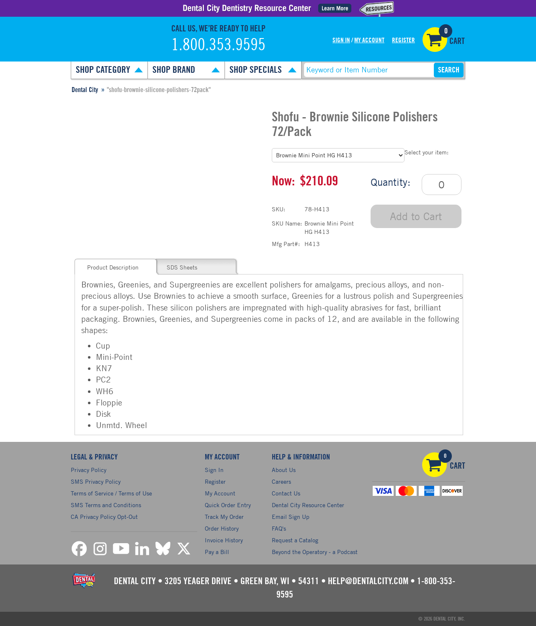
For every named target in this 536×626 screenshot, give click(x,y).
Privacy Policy (88, 469)
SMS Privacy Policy (96, 481)
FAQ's (279, 528)
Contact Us (286, 493)
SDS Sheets (182, 267)
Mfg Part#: (286, 243)
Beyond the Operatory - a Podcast (315, 551)
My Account (369, 40)
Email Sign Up (290, 516)
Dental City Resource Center (308, 504)
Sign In (341, 40)
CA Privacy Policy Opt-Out (104, 516)
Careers (281, 481)
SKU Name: (287, 223)
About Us (284, 469)
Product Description (113, 267)
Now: (283, 181)
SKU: (278, 209)
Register (403, 40)
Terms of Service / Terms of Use (111, 493)
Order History (222, 528)
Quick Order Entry (228, 504)
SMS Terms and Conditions (106, 504)
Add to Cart (416, 216)
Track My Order (224, 516)
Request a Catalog (295, 540)
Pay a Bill (217, 551)
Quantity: (390, 182)
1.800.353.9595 (218, 45)
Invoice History (224, 540)
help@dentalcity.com (368, 581)
